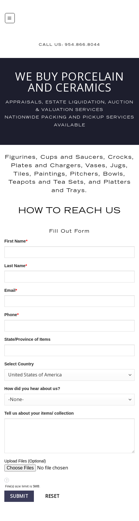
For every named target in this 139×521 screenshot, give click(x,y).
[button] (19, 496)
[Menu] (10, 18)
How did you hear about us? (32, 388)
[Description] (69, 435)
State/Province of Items (27, 339)
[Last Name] (69, 276)
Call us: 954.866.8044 (69, 45)
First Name (16, 241)
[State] (69, 350)
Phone (11, 314)
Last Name (15, 265)
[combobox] (69, 375)
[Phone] (69, 325)
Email (10, 290)
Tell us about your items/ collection (39, 413)
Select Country (19, 364)
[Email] (69, 301)
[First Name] (69, 252)
